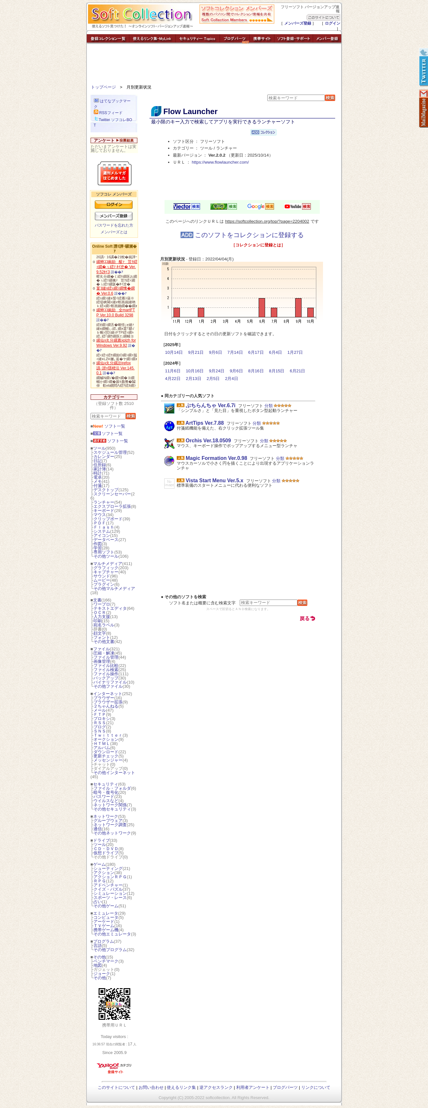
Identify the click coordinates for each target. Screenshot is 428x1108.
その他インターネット (114, 772)
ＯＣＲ (99, 612)
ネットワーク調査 (110, 824)
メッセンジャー (108, 760)
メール (99, 710)
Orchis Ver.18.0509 (208, 440)
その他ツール (105, 556)
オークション (105, 739)
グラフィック (105, 567)
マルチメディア (107, 563)
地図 (97, 965)
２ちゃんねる (105, 706)
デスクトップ (105, 489)
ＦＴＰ (99, 714)
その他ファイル (108, 686)
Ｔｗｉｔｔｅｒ (108, 735)
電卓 (97, 477)
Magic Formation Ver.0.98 (216, 458)
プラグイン (103, 584)
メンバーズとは (114, 232)
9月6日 (215, 352)
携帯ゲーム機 (105, 929)
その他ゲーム (105, 905)
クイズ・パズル (108, 889)
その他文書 (103, 641)
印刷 (97, 620)
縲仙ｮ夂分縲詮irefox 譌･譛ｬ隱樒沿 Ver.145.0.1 (115, 368)
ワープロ (101, 604)
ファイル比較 (105, 665)
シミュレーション (110, 893)
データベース (105, 539)
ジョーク (101, 973)
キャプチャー (105, 571)
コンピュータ (105, 917)
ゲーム (99, 864)
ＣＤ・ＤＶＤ (105, 848)
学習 (97, 548)
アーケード (103, 921)
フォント (101, 637)
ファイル (101, 649)
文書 (97, 600)
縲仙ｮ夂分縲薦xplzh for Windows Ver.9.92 (116, 343)
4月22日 (173, 378)
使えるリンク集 (181, 1087)
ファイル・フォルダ (112, 788)
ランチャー (103, 502)
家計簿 (99, 469)
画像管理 (101, 661)
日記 (97, 460)
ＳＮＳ (99, 731)
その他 (99, 957)
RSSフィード (108, 113)
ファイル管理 (105, 657)
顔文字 (99, 633)
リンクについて (315, 1087)
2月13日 (193, 378)
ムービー (101, 580)
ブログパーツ (285, 1087)
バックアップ (105, 678)
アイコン (101, 535)
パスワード (103, 796)
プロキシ (101, 718)
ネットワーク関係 (110, 804)
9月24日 (216, 370)
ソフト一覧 (109, 426)
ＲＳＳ (99, 722)
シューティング (108, 868)
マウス (99, 514)
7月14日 (235, 352)
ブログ (99, 726)
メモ (97, 481)
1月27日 (295, 352)
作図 (97, 543)
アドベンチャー (108, 885)
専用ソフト (103, 552)
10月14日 (174, 352)
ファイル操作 (105, 673)
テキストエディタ (110, 608)
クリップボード (108, 518)
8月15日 (276, 370)
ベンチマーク (105, 961)
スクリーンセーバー (112, 494)
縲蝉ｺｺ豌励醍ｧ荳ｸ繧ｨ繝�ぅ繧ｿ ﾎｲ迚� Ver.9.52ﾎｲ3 (116, 267)
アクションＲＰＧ (110, 876)
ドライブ (101, 840)
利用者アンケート (253, 1087)
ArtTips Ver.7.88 (204, 423)
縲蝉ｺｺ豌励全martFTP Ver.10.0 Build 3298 (115, 312)
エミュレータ (105, 913)
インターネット (107, 693)
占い (97, 901)
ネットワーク (105, 816)
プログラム (103, 941)
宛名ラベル (103, 625)
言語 (97, 945)
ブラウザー (103, 697)
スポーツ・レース (110, 897)
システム (101, 531)
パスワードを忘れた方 (114, 225)
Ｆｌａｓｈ (103, 527)
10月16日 (195, 370)
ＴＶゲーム (103, 925)
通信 (97, 828)
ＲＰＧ (99, 881)
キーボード (103, 510)
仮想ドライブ (105, 852)
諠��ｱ (117, 272)
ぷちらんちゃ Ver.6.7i (211, 405)
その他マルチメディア (114, 588)
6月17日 (255, 352)
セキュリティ (105, 784)
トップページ (103, 87)
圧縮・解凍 (103, 653)
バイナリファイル (110, 682)
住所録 (99, 464)
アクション (103, 872)
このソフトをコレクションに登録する (242, 234)
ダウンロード (105, 751)
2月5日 (213, 378)
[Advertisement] (214, 65)
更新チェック (105, 756)
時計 (97, 473)
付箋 (97, 485)
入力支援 (101, 616)
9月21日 (196, 352)
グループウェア (108, 820)
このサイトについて (116, 1087)
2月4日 (231, 378)
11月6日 (173, 370)
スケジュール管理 (110, 452)
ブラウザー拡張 (108, 702)
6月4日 (275, 352)
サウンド (101, 576)
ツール (99, 448)
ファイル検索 (105, 669)
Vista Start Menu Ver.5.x (214, 480)
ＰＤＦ (99, 523)
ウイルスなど (105, 800)
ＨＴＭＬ (101, 743)
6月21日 (297, 370)
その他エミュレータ (112, 934)
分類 (268, 405)
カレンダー (103, 456)
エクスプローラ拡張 (112, 506)
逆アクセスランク (216, 1087)
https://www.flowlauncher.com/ (220, 162)
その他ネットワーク (112, 833)
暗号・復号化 (105, 792)
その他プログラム (110, 949)
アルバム (101, 747)
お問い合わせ (151, 1087)
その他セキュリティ (112, 809)
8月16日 (255, 370)
